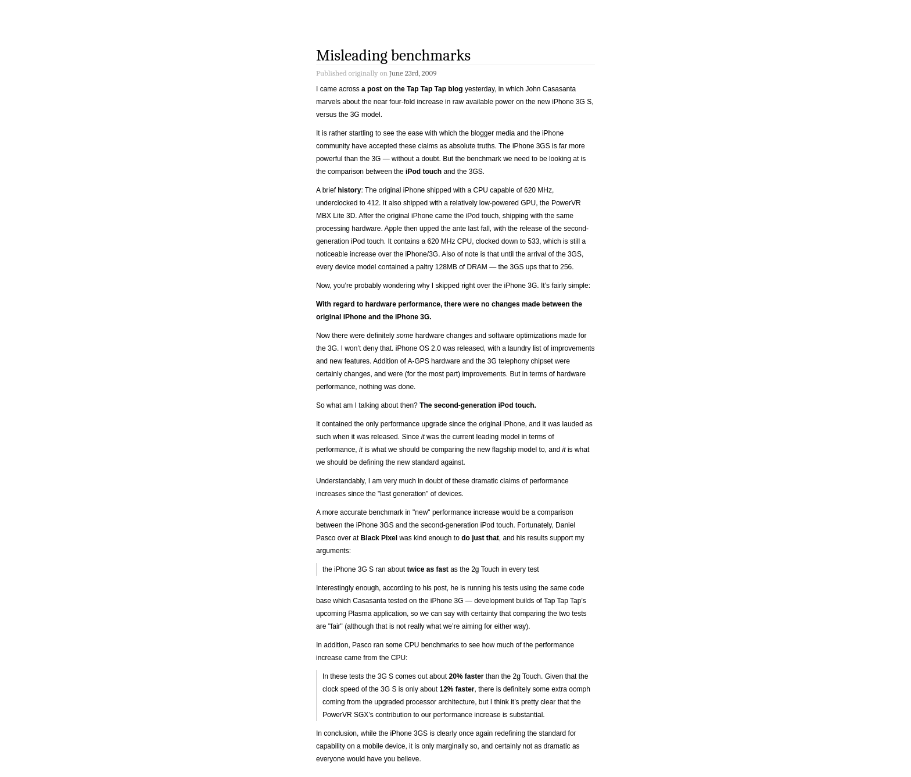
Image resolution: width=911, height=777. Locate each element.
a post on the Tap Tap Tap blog (412, 89)
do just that (480, 538)
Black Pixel (379, 538)
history (349, 190)
